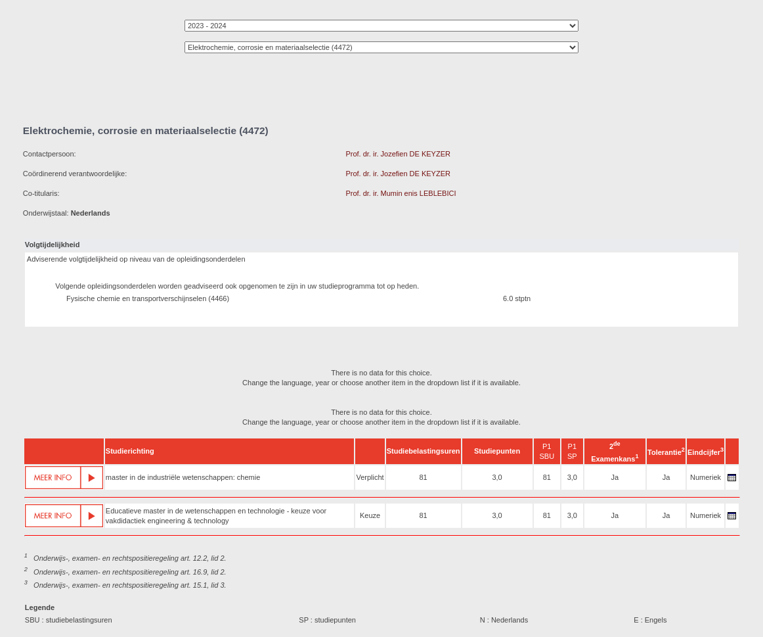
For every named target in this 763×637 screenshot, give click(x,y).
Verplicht (369, 477)
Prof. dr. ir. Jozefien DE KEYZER (397, 154)
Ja (615, 477)
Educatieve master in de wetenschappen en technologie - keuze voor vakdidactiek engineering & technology (216, 516)
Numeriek (705, 477)
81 (423, 477)
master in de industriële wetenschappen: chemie (183, 477)
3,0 (497, 477)
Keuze (370, 515)
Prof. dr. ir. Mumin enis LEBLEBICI (400, 193)
